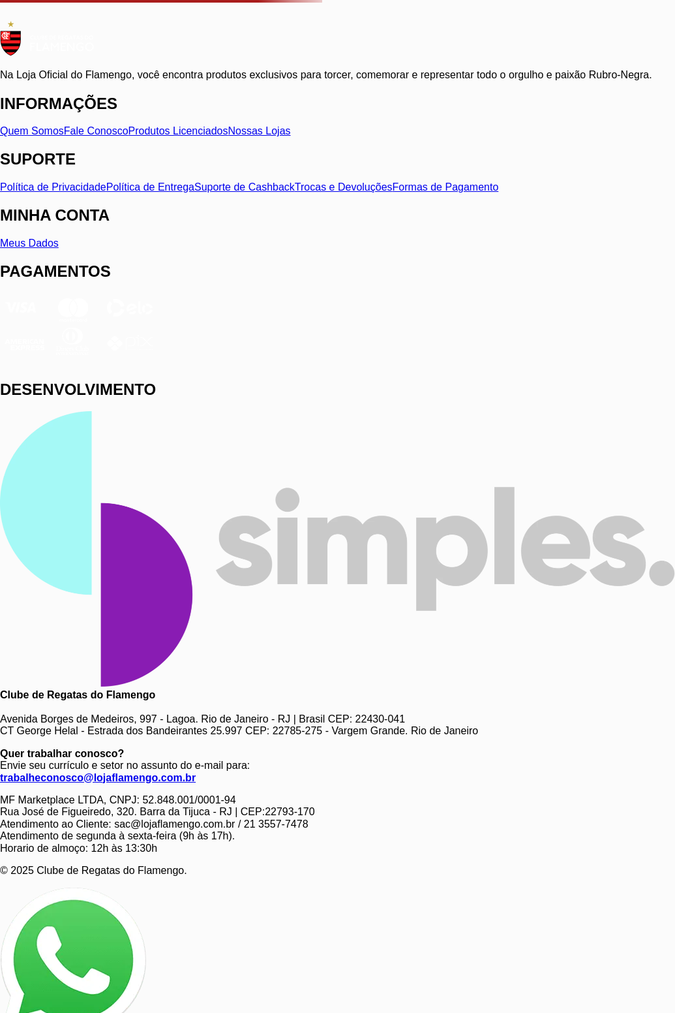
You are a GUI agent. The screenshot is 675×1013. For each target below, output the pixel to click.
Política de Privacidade (53, 187)
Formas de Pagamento (446, 187)
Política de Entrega (150, 187)
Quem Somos (32, 130)
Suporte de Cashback (244, 187)
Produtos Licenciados (178, 130)
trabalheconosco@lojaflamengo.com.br (98, 777)
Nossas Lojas (259, 130)
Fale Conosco (96, 130)
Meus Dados (29, 243)
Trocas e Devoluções (344, 187)
